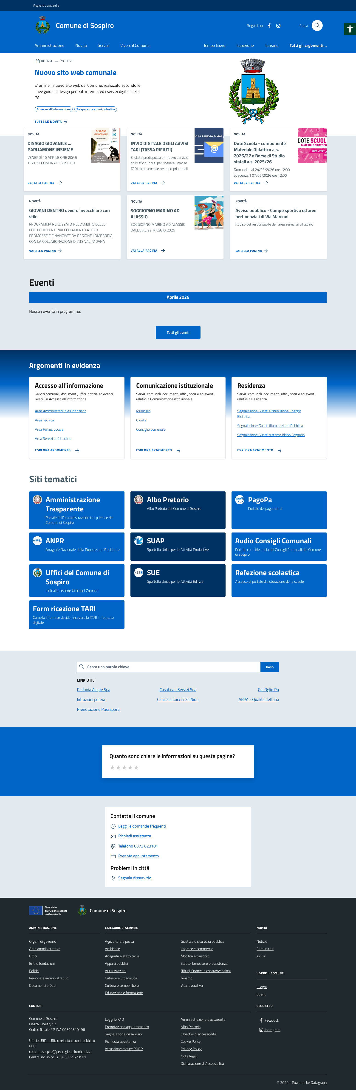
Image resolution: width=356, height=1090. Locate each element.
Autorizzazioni (115, 970)
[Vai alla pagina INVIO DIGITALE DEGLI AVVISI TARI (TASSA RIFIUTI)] (147, 181)
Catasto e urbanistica (121, 978)
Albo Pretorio (191, 1026)
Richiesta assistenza (120, 1041)
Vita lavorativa (192, 985)
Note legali (189, 1056)
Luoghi (262, 987)
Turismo (272, 45)
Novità (81, 45)
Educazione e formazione (124, 992)
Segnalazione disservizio (123, 1034)
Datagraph (319, 1082)
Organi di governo (42, 941)
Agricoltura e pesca (119, 941)
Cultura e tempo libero (122, 985)
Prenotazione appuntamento (127, 1026)
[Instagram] (276, 25)
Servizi (103, 45)
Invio (270, 667)
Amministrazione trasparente (203, 1019)
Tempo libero (214, 45)
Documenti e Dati (42, 985)
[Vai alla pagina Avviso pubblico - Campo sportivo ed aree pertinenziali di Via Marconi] (252, 249)
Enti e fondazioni (42, 963)
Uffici (33, 956)
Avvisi (261, 956)
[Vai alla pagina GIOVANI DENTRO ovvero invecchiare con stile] (46, 249)
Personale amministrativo (48, 978)
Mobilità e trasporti (195, 956)
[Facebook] (267, 25)
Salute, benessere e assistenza (204, 963)
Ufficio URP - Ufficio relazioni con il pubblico (62, 1040)
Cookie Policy (191, 1041)
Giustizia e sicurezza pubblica (202, 941)
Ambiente (112, 948)
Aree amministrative (44, 948)
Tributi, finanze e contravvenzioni (206, 970)
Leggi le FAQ (114, 1019)
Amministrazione (49, 45)
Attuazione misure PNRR (124, 1048)
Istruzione (245, 45)
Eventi (261, 994)
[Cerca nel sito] (317, 25)
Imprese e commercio (197, 948)
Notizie (262, 941)
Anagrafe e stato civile (122, 956)
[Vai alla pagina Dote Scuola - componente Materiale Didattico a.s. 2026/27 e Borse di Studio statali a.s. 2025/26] (250, 181)
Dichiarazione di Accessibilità (202, 1063)
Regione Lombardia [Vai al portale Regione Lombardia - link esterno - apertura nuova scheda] (46, 5)
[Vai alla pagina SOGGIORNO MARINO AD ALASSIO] (147, 248)
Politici (34, 970)
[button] (350, 29)
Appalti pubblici (116, 963)
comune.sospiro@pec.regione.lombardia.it (60, 1051)
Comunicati (265, 948)
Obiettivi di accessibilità (198, 1034)
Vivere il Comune (135, 45)
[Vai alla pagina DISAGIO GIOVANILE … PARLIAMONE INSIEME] (44, 181)
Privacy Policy (191, 1048)
